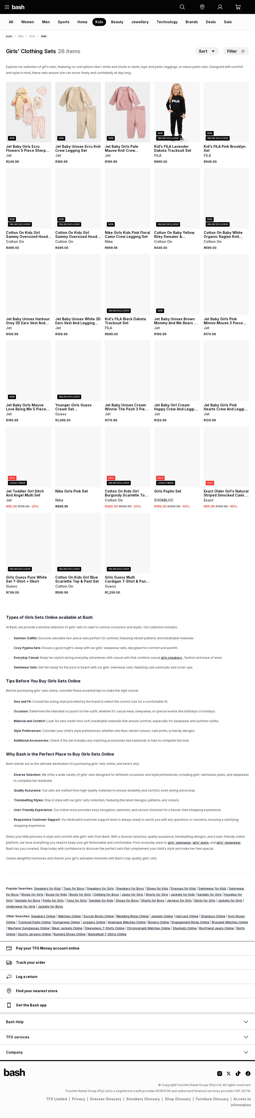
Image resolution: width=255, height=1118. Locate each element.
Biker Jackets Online (67, 928)
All (11, 22)
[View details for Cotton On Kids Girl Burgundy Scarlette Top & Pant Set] (127, 457)
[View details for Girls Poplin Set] (176, 457)
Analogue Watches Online (127, 922)
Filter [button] (236, 51)
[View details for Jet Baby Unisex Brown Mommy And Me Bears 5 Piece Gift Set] (176, 284)
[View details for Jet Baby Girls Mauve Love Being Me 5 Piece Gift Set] (28, 370)
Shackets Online (185, 928)
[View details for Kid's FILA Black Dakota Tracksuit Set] (127, 284)
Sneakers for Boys (130, 888)
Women (27, 22)
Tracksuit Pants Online (34, 922)
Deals (211, 22)
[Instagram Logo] (220, 1075)
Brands (192, 22)
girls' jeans (200, 842)
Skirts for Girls (204, 900)
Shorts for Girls (157, 894)
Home (82, 22)
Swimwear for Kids (212, 888)
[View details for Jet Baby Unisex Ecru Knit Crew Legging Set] (78, 112)
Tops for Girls (76, 900)
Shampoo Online (213, 916)
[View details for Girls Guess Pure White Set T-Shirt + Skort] (28, 543)
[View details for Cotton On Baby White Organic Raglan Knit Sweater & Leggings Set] (226, 198)
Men (46, 22)
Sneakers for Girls (100, 888)
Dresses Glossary (105, 1099)
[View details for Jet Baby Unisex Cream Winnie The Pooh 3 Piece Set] (127, 370)
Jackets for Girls (230, 900)
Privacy (78, 1099)
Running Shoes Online (70, 934)
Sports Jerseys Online (34, 934)
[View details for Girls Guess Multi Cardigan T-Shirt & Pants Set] (127, 543)
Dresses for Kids (183, 888)
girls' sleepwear (228, 842)
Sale (228, 22)
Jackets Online (162, 916)
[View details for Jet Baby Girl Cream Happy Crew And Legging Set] (176, 370)
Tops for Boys (73, 888)
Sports (63, 22)
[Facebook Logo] (248, 1075)
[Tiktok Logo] (238, 1075)
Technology (167, 22)
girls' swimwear (179, 842)
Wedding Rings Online (132, 916)
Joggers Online (93, 922)
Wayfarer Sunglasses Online (29, 928)
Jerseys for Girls (179, 900)
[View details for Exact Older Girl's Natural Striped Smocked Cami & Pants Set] (226, 457)
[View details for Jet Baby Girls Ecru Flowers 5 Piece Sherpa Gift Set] (28, 112)
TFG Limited (56, 1099)
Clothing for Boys (106, 894)
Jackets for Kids (183, 894)
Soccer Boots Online (98, 916)
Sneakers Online (43, 916)
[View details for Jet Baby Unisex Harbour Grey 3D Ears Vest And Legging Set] (28, 284)
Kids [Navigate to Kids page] (20, 36)
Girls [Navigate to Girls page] (32, 36)
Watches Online (69, 916)
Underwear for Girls (20, 906)
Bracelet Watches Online (230, 922)
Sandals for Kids (101, 900)
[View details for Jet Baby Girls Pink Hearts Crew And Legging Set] (226, 370)
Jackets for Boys (50, 906)
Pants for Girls (53, 900)
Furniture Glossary (212, 1099)
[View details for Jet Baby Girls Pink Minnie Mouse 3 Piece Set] (226, 284)
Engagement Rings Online (190, 922)
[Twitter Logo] (229, 1075)
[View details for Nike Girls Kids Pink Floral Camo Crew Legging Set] (127, 198)
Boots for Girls (80, 894)
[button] (202, 7)
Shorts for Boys (152, 900)
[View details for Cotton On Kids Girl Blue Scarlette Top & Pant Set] (78, 543)
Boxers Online (158, 922)
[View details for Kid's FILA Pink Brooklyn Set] (226, 112)
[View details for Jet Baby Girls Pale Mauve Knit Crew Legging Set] (127, 112)
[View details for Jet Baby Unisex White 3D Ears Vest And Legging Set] (78, 284)
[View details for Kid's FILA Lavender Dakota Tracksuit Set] (176, 112)
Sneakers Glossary (143, 1099)
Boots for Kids (56, 894)
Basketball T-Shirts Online (107, 934)
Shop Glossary (178, 1099)
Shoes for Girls (32, 894)
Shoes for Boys (127, 900)
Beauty (117, 22)
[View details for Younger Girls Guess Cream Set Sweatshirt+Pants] (78, 370)
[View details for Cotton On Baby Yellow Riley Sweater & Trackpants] (176, 198)
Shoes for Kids (157, 888)
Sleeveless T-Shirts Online (105, 928)
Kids (99, 22)
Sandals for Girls (209, 894)
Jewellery (140, 22)
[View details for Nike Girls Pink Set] (78, 457)
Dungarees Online (66, 922)
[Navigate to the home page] (18, 7)
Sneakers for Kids (47, 888)
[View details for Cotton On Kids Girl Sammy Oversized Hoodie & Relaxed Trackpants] (28, 198)
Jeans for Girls (132, 894)
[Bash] (9, 36)
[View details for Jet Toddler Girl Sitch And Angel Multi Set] (28, 457)
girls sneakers (171, 657)
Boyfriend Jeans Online (216, 928)
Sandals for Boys (27, 900)
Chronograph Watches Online (148, 928)
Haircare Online (187, 916)
